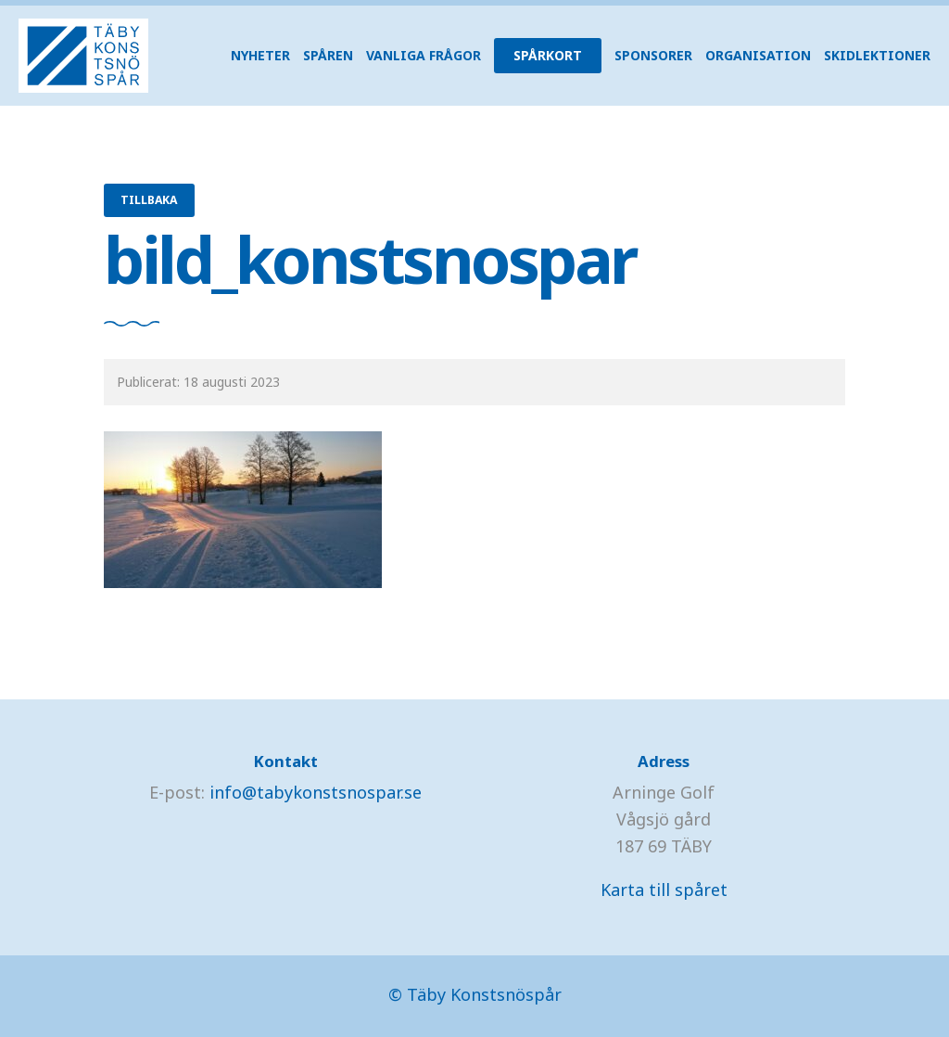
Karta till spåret (664, 889)
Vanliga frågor (423, 55)
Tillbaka (148, 200)
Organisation (758, 55)
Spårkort (547, 55)
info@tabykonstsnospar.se (315, 792)
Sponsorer (653, 55)
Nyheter (260, 55)
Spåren (328, 55)
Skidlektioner (877, 55)
